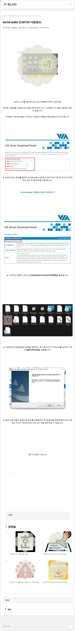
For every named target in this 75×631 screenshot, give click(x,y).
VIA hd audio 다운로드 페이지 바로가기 (38, 192)
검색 (65, 4)
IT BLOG (10, 4)
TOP (70, 627)
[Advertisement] (37, 454)
